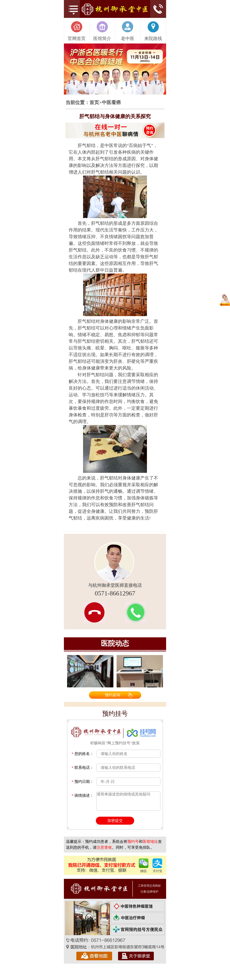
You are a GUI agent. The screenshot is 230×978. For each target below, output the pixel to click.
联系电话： (83, 768)
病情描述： (83, 795)
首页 (94, 102)
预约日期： (83, 782)
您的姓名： (83, 754)
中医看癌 (111, 102)
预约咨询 (112, 695)
